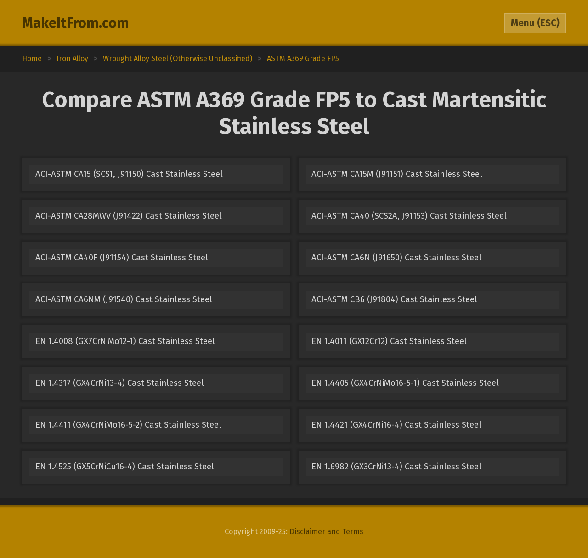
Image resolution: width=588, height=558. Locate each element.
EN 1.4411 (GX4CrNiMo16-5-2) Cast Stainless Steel (128, 425)
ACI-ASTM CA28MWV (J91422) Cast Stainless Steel (128, 216)
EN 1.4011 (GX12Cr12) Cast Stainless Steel (389, 341)
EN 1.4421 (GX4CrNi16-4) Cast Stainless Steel (396, 425)
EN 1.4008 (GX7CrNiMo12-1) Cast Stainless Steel (125, 341)
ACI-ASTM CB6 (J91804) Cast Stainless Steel (394, 299)
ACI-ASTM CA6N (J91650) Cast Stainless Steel (396, 258)
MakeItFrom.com (75, 23)
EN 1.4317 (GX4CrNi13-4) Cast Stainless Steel (119, 383)
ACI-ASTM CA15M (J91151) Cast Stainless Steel (396, 174)
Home (32, 58)
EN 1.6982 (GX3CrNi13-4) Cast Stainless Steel (396, 467)
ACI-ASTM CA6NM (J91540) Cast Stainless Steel (123, 299)
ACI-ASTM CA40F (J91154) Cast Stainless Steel (121, 258)
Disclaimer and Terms (326, 531)
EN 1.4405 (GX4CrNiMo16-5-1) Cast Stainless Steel (405, 383)
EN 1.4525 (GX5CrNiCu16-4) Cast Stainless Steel (124, 467)
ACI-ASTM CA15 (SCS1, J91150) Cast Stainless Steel (129, 174)
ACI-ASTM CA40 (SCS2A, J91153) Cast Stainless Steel (409, 216)
